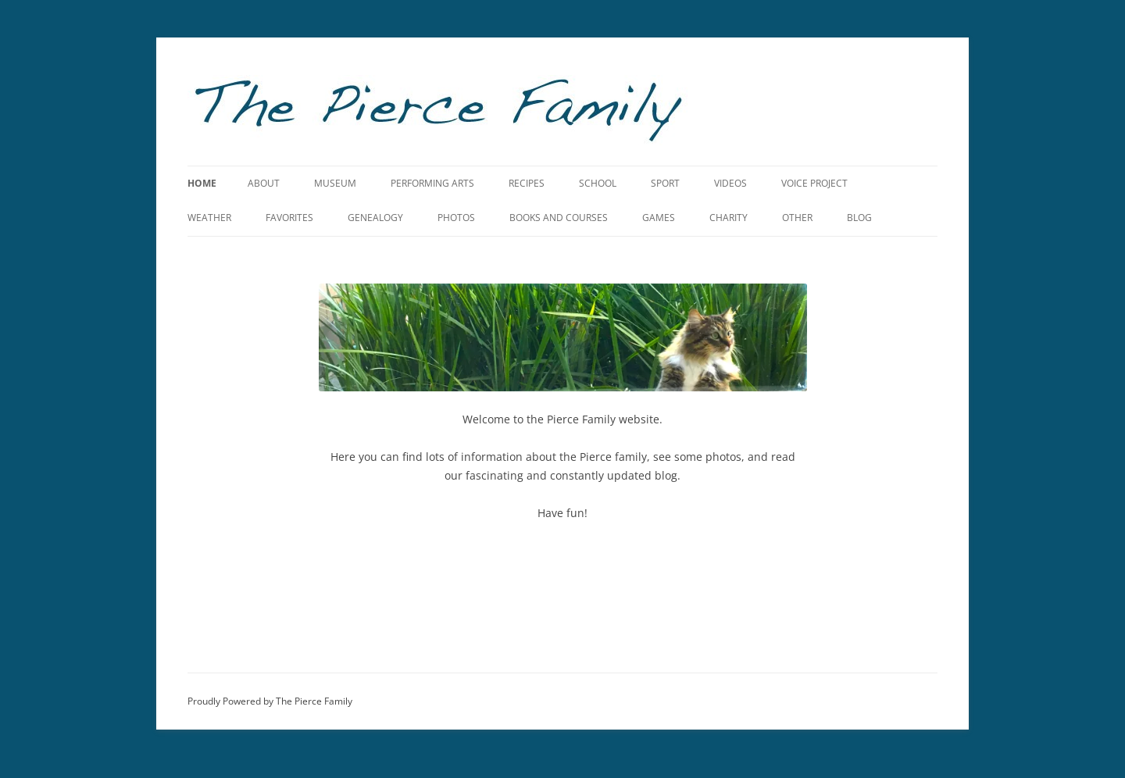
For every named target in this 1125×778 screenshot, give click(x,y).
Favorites (289, 217)
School (597, 183)
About (264, 183)
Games (658, 217)
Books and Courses (558, 217)
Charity (728, 217)
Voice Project (814, 183)
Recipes (527, 183)
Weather (209, 217)
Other (797, 217)
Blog (859, 217)
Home (202, 183)
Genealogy (375, 217)
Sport (665, 183)
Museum (335, 183)
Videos (730, 183)
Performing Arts (432, 183)
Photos (456, 217)
